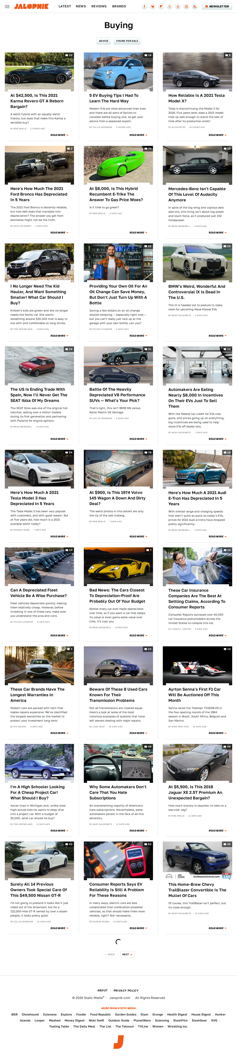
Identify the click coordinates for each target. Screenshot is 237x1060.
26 (229, 246)
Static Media (93, 998)
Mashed (54, 1020)
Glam (144, 1014)
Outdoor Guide (118, 1020)
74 (149, 148)
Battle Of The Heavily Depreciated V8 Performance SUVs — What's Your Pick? (117, 395)
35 (229, 844)
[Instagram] (186, 6)
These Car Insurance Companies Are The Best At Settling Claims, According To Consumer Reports (196, 598)
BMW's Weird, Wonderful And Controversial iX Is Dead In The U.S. (196, 292)
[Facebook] (144, 6)
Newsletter (217, 6)
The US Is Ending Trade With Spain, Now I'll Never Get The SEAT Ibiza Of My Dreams (38, 395)
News (81, 6)
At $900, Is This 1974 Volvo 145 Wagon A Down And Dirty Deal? (117, 498)
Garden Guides (125, 1014)
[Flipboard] (161, 6)
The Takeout (124, 1026)
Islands (25, 1020)
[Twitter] (170, 6)
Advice (103, 40)
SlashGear (199, 1020)
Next (125, 954)
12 (229, 148)
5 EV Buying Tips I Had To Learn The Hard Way (113, 98)
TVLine (143, 1026)
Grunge (157, 1014)
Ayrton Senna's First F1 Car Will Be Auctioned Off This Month (194, 695)
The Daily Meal (84, 1026)
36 (70, 349)
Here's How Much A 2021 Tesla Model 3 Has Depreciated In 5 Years (34, 498)
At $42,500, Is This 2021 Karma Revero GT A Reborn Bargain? (36, 101)
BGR (14, 1014)
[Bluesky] (153, 6)
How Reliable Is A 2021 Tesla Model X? (196, 98)
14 (229, 550)
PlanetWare (142, 1020)
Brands (119, 6)
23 (149, 649)
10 (70, 550)
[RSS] (195, 6)
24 (229, 349)
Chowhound (30, 1014)
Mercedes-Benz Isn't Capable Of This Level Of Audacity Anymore (197, 194)
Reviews (99, 6)
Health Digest (177, 1014)
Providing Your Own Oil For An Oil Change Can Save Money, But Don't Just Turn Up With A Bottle (118, 294)
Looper (40, 1020)
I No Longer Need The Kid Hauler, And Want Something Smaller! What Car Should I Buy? (38, 294)
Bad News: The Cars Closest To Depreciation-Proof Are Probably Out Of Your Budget (117, 596)
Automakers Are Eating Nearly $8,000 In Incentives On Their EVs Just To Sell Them (195, 398)
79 (149, 452)
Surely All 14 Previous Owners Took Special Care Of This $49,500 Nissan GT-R (38, 890)
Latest (65, 6)
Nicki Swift (96, 1020)
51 (149, 349)
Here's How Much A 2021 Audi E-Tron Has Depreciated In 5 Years (197, 498)
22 (149, 246)
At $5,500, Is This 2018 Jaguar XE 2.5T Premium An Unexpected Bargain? (195, 792)
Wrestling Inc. (178, 1026)
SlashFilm (180, 1020)
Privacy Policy (126, 990)
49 (149, 746)
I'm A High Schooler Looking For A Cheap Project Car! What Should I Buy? (37, 792)
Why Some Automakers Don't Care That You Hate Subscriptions (117, 792)
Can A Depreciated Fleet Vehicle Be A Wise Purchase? (38, 593)
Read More (58, 135)
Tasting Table (59, 1026)
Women (157, 1026)
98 (229, 746)
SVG (214, 1020)
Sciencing (162, 1020)
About (102, 990)
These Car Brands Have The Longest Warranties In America (37, 695)
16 (149, 55)
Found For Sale (127, 40)
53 (149, 844)
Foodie (81, 1014)
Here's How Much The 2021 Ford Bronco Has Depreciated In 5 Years (38, 194)
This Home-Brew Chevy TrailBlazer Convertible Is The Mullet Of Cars (197, 890)
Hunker (220, 1014)
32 (70, 55)
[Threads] (178, 6)
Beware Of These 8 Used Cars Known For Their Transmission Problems (118, 695)
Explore (66, 1014)
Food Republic (100, 1014)
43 (70, 844)
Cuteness (50, 1014)
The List (105, 1026)
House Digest (201, 1014)
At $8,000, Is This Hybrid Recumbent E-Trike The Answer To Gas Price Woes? (116, 194)
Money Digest (75, 1020)
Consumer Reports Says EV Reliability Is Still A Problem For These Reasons (116, 890)
